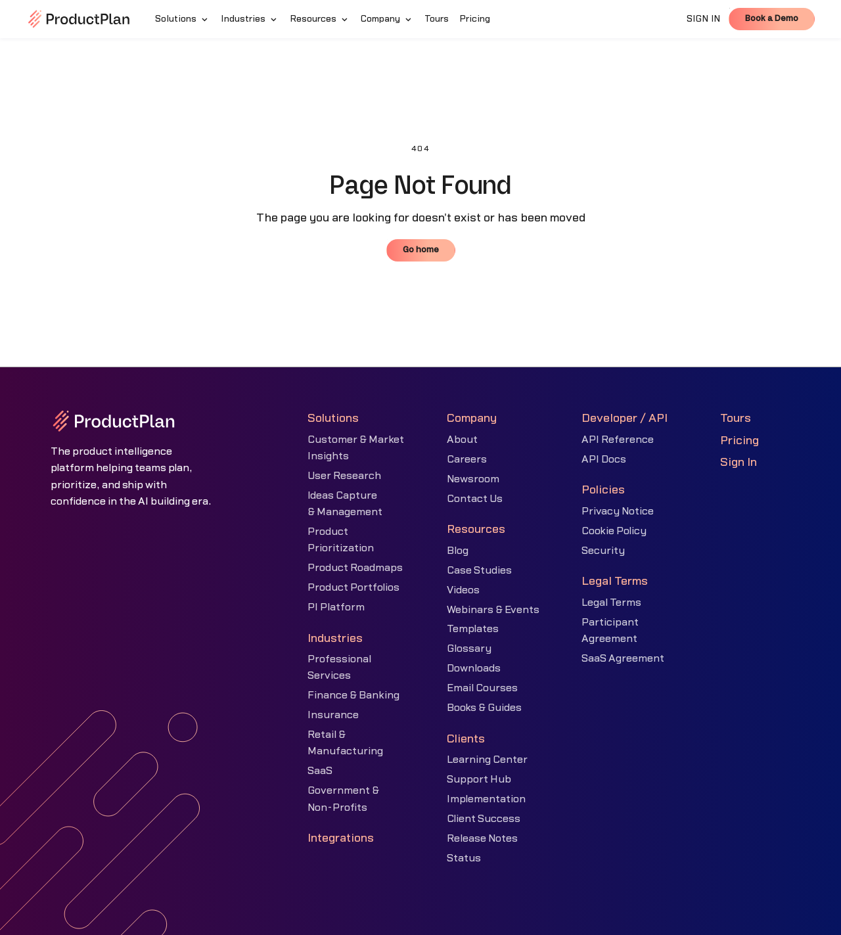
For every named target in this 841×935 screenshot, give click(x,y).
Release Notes (482, 838)
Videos (463, 590)
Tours (735, 418)
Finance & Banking (353, 695)
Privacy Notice (617, 511)
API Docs (603, 459)
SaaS (319, 770)
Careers (467, 459)
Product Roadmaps (355, 567)
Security (603, 550)
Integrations (340, 838)
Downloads (474, 668)
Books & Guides (484, 707)
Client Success (483, 818)
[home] (78, 19)
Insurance (333, 715)
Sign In (738, 462)
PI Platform (336, 607)
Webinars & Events (493, 609)
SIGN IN (704, 19)
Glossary (469, 648)
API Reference (617, 439)
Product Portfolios (353, 587)
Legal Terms (611, 602)
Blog (457, 550)
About (462, 439)
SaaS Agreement (622, 658)
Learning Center (487, 759)
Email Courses (482, 688)
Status (464, 858)
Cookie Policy (614, 531)
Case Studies (479, 570)
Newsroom (473, 479)
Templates (473, 629)
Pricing (739, 440)
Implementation (486, 799)
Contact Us (475, 498)
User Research (344, 475)
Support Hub (479, 779)
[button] (182, 19)
